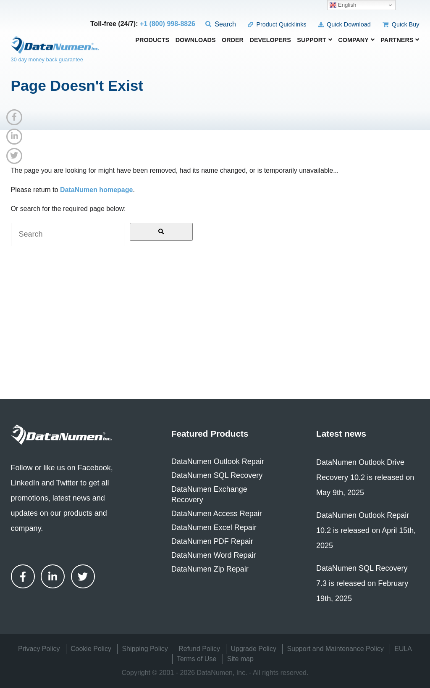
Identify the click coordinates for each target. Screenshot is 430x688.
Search (220, 24)
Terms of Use (196, 658)
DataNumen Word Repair (213, 555)
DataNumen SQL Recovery (216, 475)
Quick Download (344, 24)
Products (152, 40)
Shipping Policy (145, 648)
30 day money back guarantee (47, 59)
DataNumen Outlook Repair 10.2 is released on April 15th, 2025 (366, 530)
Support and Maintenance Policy (335, 648)
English (343, 5)
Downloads (196, 40)
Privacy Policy (39, 648)
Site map (240, 658)
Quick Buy (401, 24)
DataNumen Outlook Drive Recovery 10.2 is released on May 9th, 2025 (365, 477)
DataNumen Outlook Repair (217, 461)
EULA (403, 648)
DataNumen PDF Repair (212, 541)
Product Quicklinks (277, 24)
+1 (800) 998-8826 (167, 23)
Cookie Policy (91, 648)
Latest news (341, 433)
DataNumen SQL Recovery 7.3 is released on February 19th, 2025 (362, 583)
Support (314, 40)
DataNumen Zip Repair (210, 569)
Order (233, 40)
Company (356, 40)
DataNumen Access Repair (216, 513)
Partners (399, 40)
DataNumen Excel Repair (214, 527)
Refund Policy (199, 648)
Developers (270, 40)
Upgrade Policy (253, 648)
